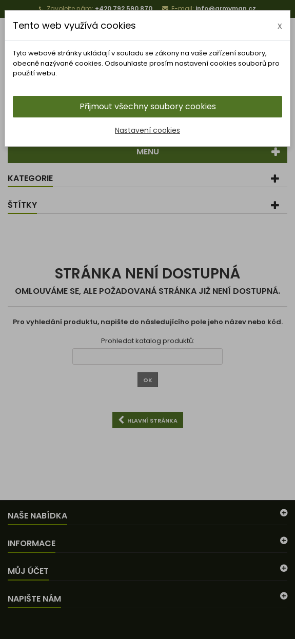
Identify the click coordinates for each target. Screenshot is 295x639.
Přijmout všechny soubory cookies (148, 106)
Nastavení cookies (147, 130)
